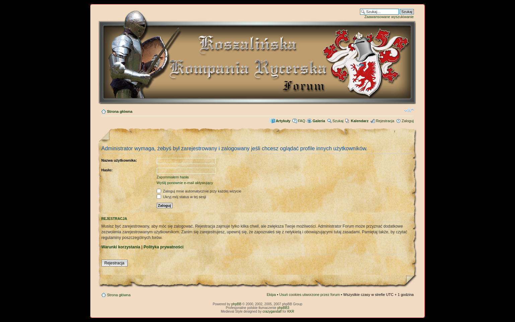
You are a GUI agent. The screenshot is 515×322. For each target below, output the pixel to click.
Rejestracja (385, 121)
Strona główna (120, 111)
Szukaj (338, 121)
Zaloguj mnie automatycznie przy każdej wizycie (199, 191)
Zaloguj (407, 121)
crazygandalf (272, 311)
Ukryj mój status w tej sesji (181, 197)
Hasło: (107, 170)
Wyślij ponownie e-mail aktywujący (185, 183)
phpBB (236, 304)
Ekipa (271, 295)
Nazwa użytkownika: (119, 160)
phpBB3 (283, 308)
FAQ (301, 121)
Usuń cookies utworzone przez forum (309, 295)
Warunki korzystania (120, 247)
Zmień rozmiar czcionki (409, 110)
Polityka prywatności (163, 247)
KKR (290, 311)
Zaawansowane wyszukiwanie (389, 17)
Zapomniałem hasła (173, 177)
